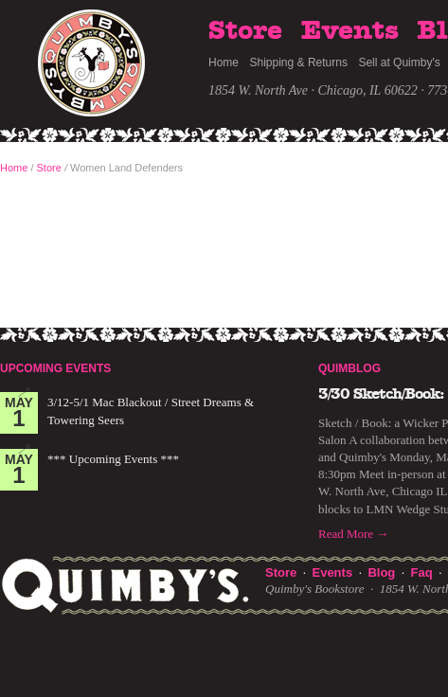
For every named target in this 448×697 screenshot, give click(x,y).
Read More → (353, 534)
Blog (381, 572)
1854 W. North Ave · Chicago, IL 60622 (313, 90)
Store (245, 31)
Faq (422, 572)
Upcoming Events (55, 368)
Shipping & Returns (299, 62)
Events (350, 31)
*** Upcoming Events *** (113, 459)
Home (223, 62)
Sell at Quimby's (398, 62)
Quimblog (349, 368)
